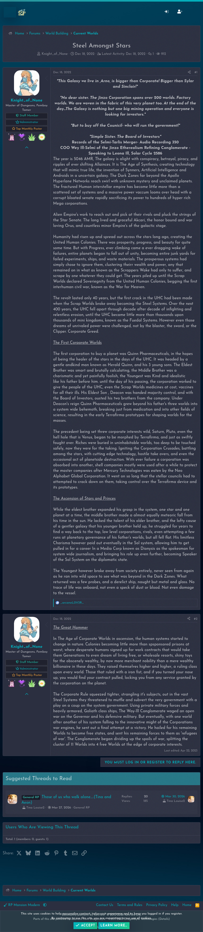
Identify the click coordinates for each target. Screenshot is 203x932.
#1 (196, 72)
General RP (81, 807)
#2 (195, 619)
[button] (45, 905)
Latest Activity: (123, 54)
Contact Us (104, 905)
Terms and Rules (129, 905)
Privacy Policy (156, 905)
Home (187, 905)
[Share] (189, 72)
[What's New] (192, 12)
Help (174, 905)
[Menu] (10, 12)
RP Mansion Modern (22, 905)
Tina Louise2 (35, 807)
